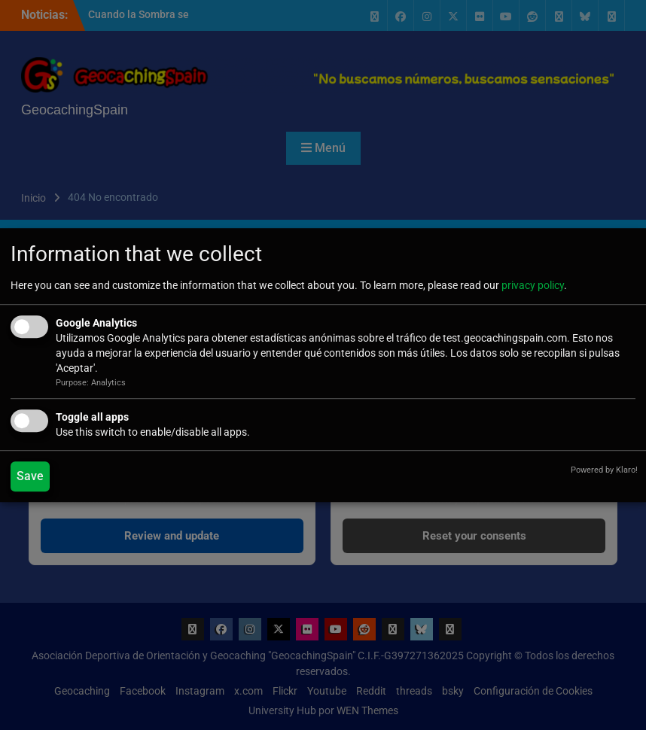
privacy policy (532, 285)
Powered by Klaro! (604, 470)
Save (30, 476)
